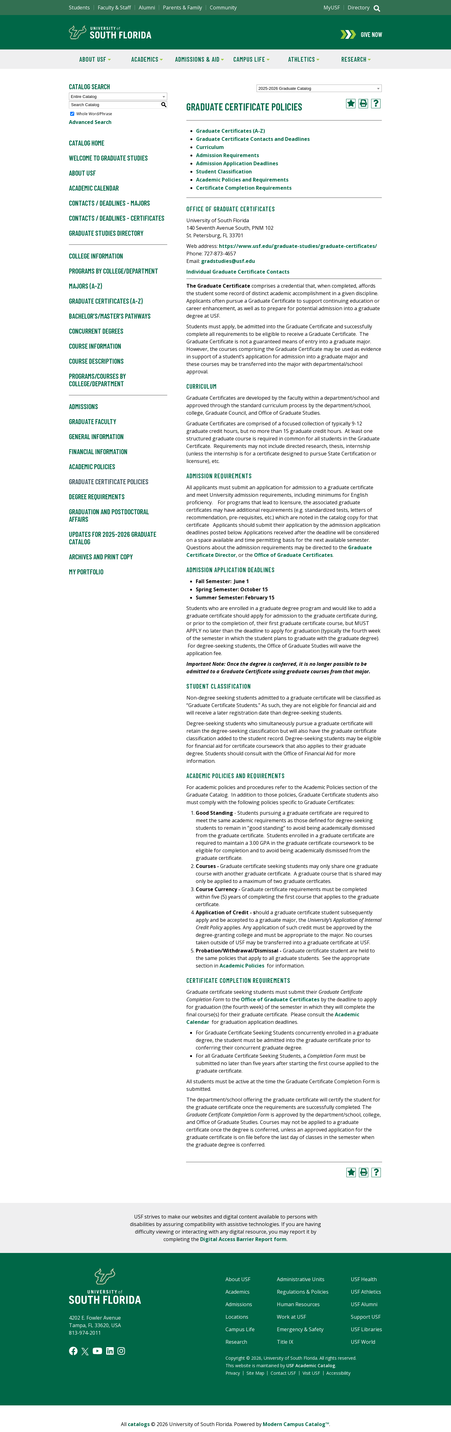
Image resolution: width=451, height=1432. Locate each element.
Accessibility (338, 1377)
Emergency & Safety (300, 1333)
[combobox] (319, 92)
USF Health (364, 1283)
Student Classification (224, 175)
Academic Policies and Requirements (242, 183)
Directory (359, 7)
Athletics (298, 63)
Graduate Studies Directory (106, 237)
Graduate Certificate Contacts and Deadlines (253, 143)
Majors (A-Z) (85, 290)
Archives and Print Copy (101, 561)
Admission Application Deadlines (237, 167)
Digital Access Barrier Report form (243, 1243)
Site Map (255, 1377)
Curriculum (210, 151)
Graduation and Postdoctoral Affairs (109, 519)
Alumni (147, 7)
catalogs (139, 1428)
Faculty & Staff (114, 7)
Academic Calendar (94, 192)
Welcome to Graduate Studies (108, 162)
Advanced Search (90, 126)
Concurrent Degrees (96, 335)
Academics (142, 63)
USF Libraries (366, 1333)
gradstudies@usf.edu (228, 265)
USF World (363, 1345)
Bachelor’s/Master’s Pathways (110, 320)
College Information (96, 260)
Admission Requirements (227, 159)
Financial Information (98, 455)
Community (223, 7)
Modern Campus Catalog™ (296, 1428)
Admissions (83, 410)
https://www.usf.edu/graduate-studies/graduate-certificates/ (298, 250)
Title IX (285, 1345)
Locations (237, 1320)
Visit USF (311, 1377)
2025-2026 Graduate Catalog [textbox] (284, 92)
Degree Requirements (97, 501)
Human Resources (298, 1308)
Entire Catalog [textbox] (83, 100)
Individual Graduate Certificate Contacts (237, 275)
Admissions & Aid (198, 63)
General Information (96, 440)
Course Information (95, 350)
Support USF (366, 1320)
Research (350, 63)
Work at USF (291, 1320)
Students (79, 7)
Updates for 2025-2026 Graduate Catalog (112, 542)
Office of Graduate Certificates (293, 559)
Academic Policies (92, 471)
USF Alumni (364, 1308)
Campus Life (248, 63)
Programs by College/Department (113, 275)
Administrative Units (300, 1283)
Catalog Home (86, 147)
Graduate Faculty (92, 425)
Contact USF (283, 1377)
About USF (90, 63)
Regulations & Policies (303, 1295)
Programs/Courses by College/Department (97, 384)
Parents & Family (182, 7)
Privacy (233, 1377)
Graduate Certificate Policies (108, 486)
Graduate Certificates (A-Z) (106, 305)
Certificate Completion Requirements (244, 191)
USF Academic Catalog (310, 1370)
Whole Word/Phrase (94, 118)
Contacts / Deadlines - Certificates (116, 222)
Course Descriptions (96, 365)
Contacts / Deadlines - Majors (109, 207)
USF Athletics (366, 1295)
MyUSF (332, 7)
